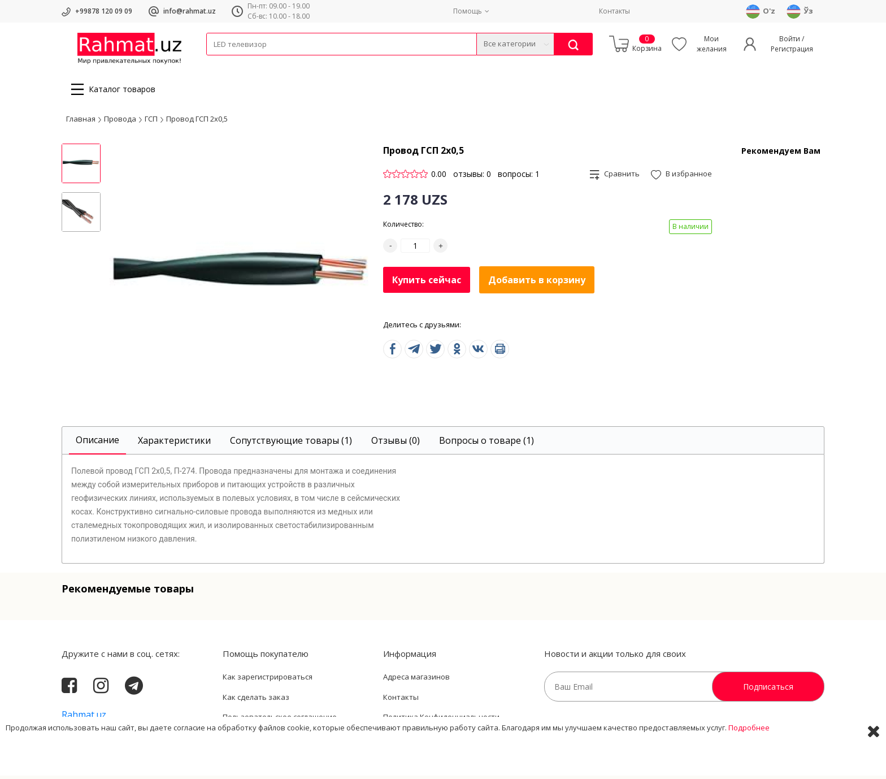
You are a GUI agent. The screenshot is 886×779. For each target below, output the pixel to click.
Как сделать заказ (256, 700)
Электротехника (295, 62)
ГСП (151, 121)
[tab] (97, 444)
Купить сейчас (426, 282)
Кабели (218, 62)
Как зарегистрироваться (267, 680)
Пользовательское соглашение (280, 720)
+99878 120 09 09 (103, 11)
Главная (80, 121)
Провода (249, 62)
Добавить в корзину (536, 283)
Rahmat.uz (84, 718)
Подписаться (768, 690)
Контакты (614, 11)
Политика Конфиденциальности (441, 720)
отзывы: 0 (472, 177)
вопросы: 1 (519, 177)
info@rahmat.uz (189, 11)
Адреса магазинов (416, 680)
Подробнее (749, 761)
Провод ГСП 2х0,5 (197, 121)
